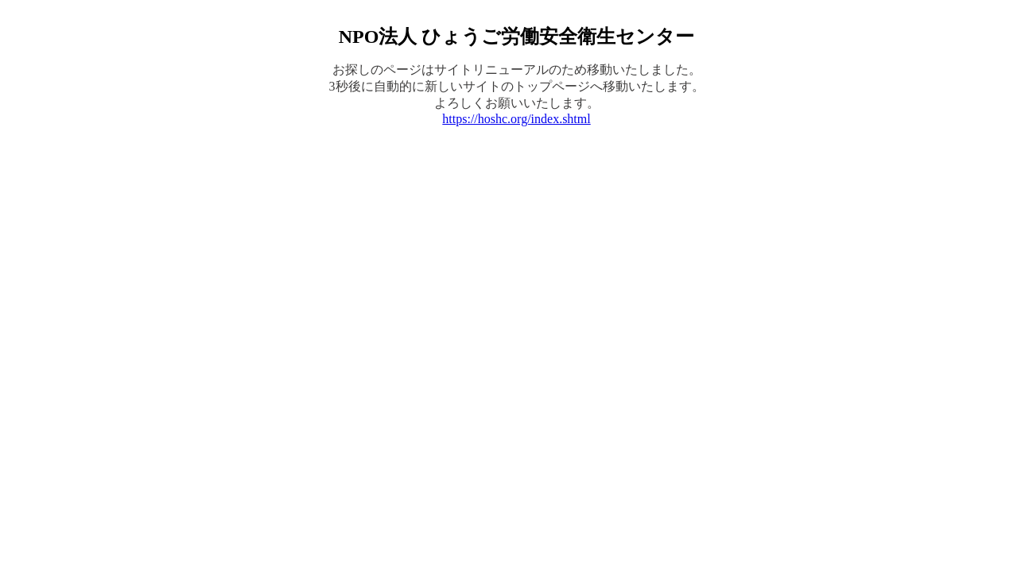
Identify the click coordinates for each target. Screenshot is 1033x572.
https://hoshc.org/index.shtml (516, 119)
